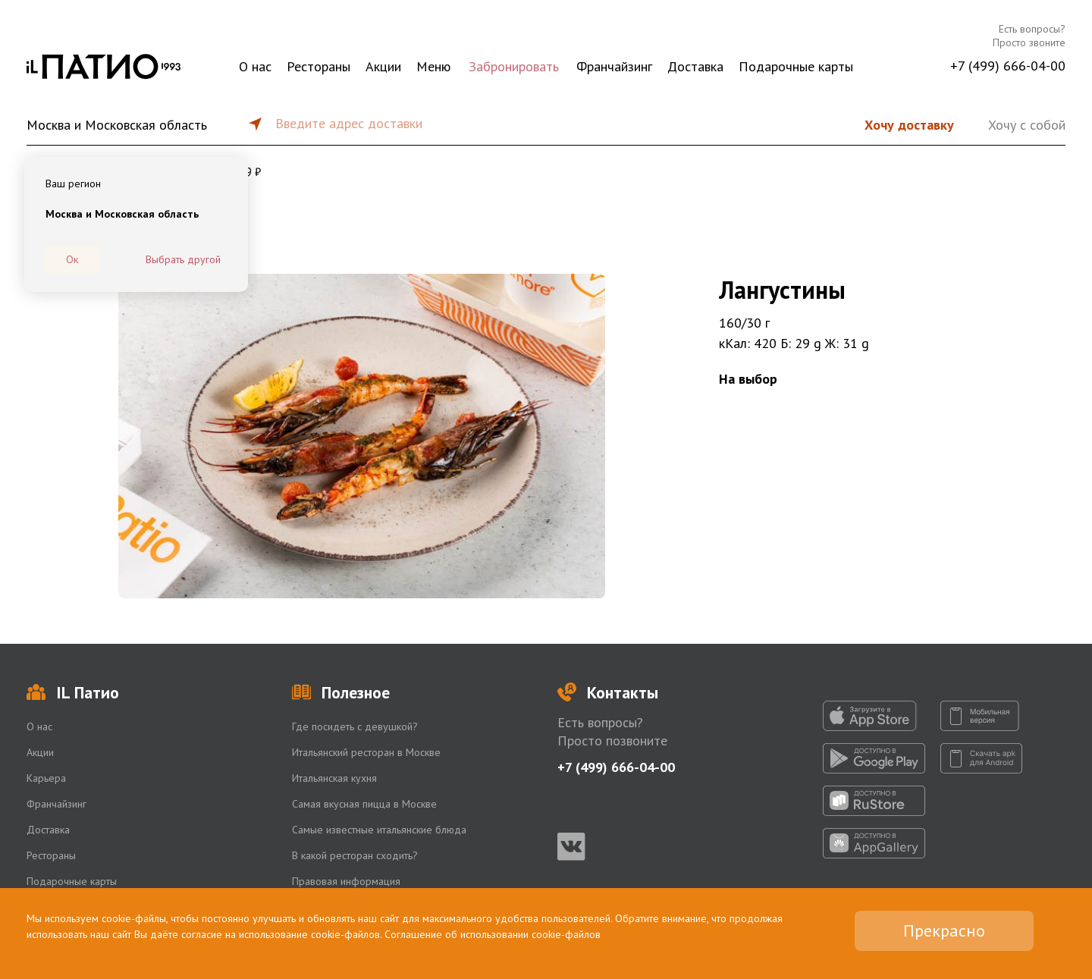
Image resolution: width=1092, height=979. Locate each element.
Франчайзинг (614, 66)
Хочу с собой (1026, 124)
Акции (383, 66)
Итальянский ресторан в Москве (366, 752)
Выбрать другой (183, 259)
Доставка (695, 66)
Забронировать (514, 66)
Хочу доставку (909, 124)
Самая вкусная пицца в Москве (364, 804)
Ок (72, 259)
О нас (255, 66)
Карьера (46, 778)
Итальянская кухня (334, 778)
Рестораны (318, 66)
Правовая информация (346, 881)
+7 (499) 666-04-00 (1007, 65)
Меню (433, 66)
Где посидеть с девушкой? (355, 726)
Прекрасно (944, 930)
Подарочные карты (796, 66)
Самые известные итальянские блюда (379, 829)
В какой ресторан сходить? (355, 855)
